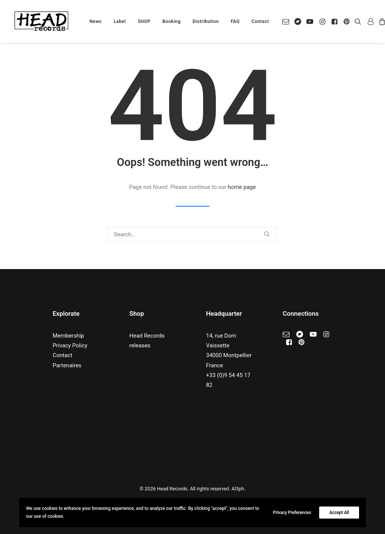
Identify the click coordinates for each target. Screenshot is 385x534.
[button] (287, 21)
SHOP (144, 21)
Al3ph (238, 488)
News (95, 21)
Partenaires (67, 365)
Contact (260, 21)
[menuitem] (95, 21)
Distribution (205, 21)
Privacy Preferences (292, 512)
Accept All (339, 512)
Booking (171, 21)
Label (120, 21)
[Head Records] (41, 21)
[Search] (192, 234)
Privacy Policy (70, 345)
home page (242, 187)
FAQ (235, 21)
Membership (68, 335)
